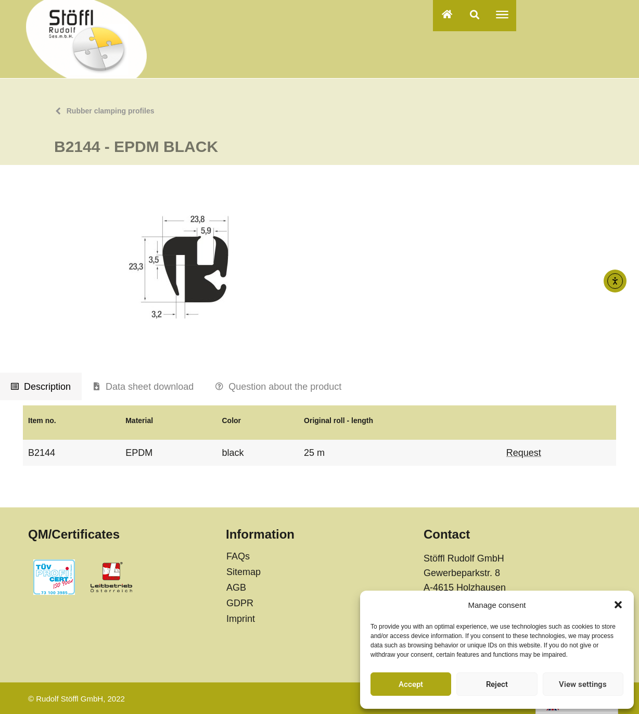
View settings (583, 684)
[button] (618, 605)
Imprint (240, 619)
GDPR (239, 603)
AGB (236, 587)
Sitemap (243, 572)
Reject (497, 684)
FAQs (238, 556)
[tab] (41, 387)
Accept (411, 684)
